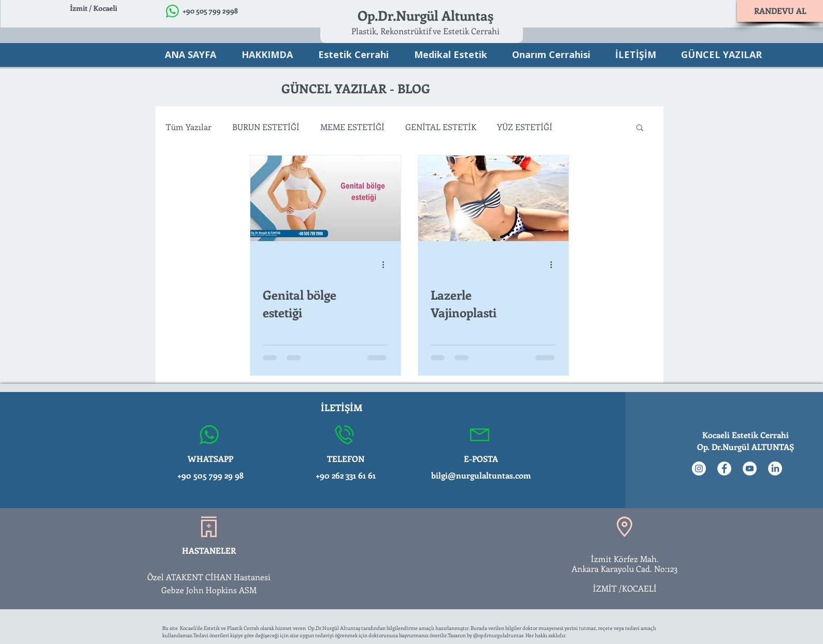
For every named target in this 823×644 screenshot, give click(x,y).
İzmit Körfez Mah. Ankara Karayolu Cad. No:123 (625, 563)
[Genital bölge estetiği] (325, 198)
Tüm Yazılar (188, 126)
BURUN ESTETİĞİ (266, 126)
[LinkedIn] (775, 468)
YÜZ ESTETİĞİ (524, 126)
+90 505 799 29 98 (210, 475)
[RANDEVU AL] (780, 11)
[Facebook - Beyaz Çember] (724, 468)
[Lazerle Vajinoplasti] (493, 198)
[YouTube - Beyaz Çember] (750, 468)
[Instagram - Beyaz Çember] (699, 468)
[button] (640, 128)
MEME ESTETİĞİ (352, 126)
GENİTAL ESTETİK (440, 126)
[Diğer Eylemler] (386, 264)
